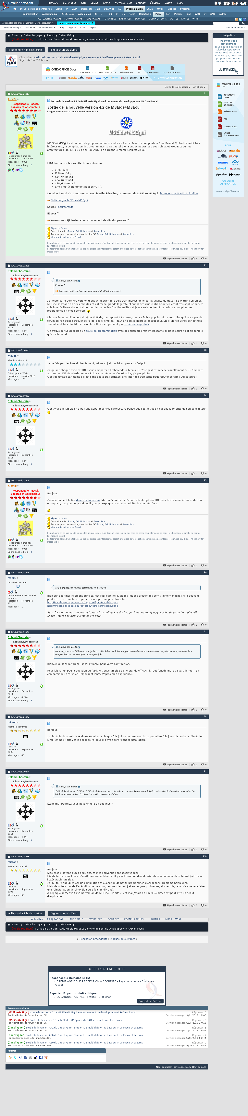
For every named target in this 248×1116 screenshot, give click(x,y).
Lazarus (87, 231)
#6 (205, 572)
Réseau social (46, 27)
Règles (92, 27)
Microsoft (86, 9)
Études (155, 3)
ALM (74, 9)
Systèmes (185, 9)
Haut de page (199, 1066)
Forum (15, 35)
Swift (197, 14)
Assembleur (84, 14)
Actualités (37, 919)
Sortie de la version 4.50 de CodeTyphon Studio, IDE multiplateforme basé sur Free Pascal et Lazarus (84, 1042)
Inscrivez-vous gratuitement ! (76, 23)
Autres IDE (65, 35)
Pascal (158, 14)
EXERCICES (125, 19)
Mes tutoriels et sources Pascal (66, 237)
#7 (205, 631)
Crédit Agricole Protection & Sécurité (86, 981)
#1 (205, 93)
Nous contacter (164, 1066)
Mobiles (171, 9)
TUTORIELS (109, 19)
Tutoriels (69, 3)
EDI (120, 9)
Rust (188, 14)
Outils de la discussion (177, 87)
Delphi (79, 231)
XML (212, 14)
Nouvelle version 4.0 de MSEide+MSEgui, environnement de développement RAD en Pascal (83, 1012)
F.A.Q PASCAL (92, 19)
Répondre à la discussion (25, 49)
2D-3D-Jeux (67, 14)
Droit (168, 3)
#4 (205, 395)
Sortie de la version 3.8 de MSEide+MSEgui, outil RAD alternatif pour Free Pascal (76, 1020)
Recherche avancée (235, 27)
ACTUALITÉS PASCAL (49, 19)
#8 (205, 716)
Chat (106, 3)
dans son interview (88, 500)
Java (97, 9)
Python (178, 14)
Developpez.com (182, 1066)
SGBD (150, 9)
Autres (222, 14)
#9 (205, 771)
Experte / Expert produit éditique (73, 993)
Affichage (198, 87)
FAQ (83, 3)
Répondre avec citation (176, 258)
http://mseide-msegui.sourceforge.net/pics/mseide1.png (82, 602)
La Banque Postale (70, 997)
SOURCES (140, 19)
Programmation (134, 9)
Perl (168, 14)
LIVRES (185, 19)
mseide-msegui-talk (136, 324)
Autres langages (33, 35)
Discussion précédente (93, 939)
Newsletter (123, 3)
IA (67, 9)
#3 (205, 350)
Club (179, 3)
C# (110, 14)
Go (123, 14)
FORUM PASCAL (73, 19)
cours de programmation (101, 331)
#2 (205, 265)
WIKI (195, 19)
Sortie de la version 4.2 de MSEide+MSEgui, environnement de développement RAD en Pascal (86, 57)
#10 (204, 856)
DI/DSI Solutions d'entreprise (36, 9)
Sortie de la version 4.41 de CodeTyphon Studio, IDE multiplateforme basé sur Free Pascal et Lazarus (84, 1027)
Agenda (72, 27)
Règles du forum (59, 228)
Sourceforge (65, 207)
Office (160, 9)
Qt (205, 14)
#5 (205, 480)
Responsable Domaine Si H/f (70, 977)
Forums (52, 3)
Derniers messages (12, 27)
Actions (28, 27)
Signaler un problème (64, 49)
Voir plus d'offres (151, 1001)
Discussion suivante (122, 939)
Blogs (94, 3)
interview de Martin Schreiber (179, 193)
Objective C (145, 14)
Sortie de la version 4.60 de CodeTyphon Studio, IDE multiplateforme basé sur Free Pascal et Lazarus (84, 1035)
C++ (103, 14)
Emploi (141, 3)
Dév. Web (109, 9)
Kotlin (132, 14)
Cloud (59, 9)
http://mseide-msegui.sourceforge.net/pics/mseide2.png (82, 606)
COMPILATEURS (158, 19)
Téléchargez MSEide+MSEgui (69, 200)
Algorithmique (49, 14)
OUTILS (174, 19)
